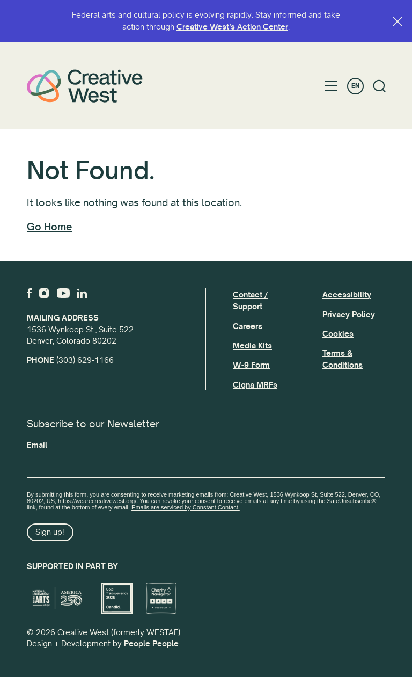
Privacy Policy (348, 314)
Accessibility (346, 295)
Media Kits (252, 346)
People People (151, 644)
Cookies (338, 334)
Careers (247, 326)
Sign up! (49, 532)
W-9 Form (251, 365)
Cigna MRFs (255, 385)
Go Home (49, 227)
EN (355, 86)
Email (37, 445)
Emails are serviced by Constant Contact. (185, 507)
